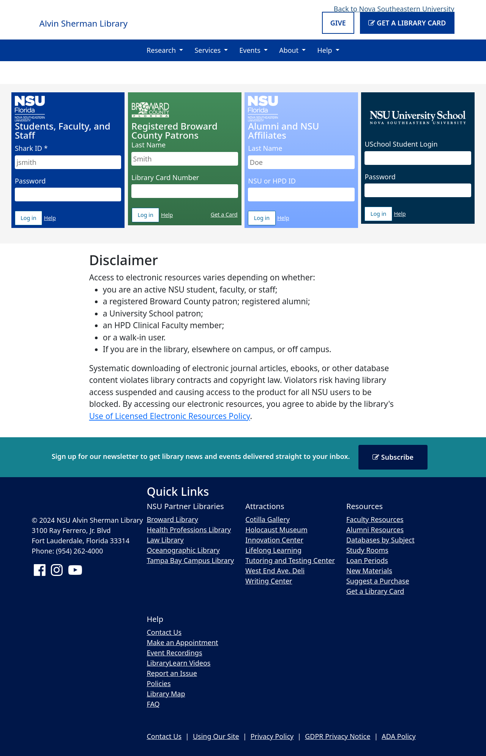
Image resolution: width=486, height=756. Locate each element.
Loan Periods (367, 560)
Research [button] (162, 50)
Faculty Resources (375, 519)
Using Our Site (216, 736)
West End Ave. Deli (275, 570)
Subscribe (392, 457)
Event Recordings (174, 652)
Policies (158, 683)
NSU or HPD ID (272, 180)
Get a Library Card (407, 22)
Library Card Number (165, 177)
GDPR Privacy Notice (337, 736)
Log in (31, 219)
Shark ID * (31, 148)
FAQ (153, 704)
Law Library (165, 539)
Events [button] (250, 50)
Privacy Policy (272, 736)
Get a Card (224, 214)
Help (50, 217)
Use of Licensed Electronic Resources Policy (169, 416)
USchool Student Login (400, 144)
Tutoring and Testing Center (290, 560)
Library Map (166, 693)
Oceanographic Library (183, 550)
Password (30, 180)
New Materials (369, 570)
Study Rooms (367, 550)
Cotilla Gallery (267, 519)
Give (338, 22)
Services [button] (208, 50)
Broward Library (172, 519)
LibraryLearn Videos (178, 662)
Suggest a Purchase (377, 580)
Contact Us (164, 632)
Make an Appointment (182, 642)
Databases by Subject (380, 539)
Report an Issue (172, 673)
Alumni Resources (375, 529)
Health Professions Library (189, 529)
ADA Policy (398, 736)
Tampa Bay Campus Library (190, 560)
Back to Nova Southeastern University (394, 8)
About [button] (289, 50)
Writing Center (268, 580)
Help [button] (325, 50)
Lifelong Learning (273, 550)
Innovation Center (274, 539)
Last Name (148, 144)
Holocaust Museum (276, 529)
